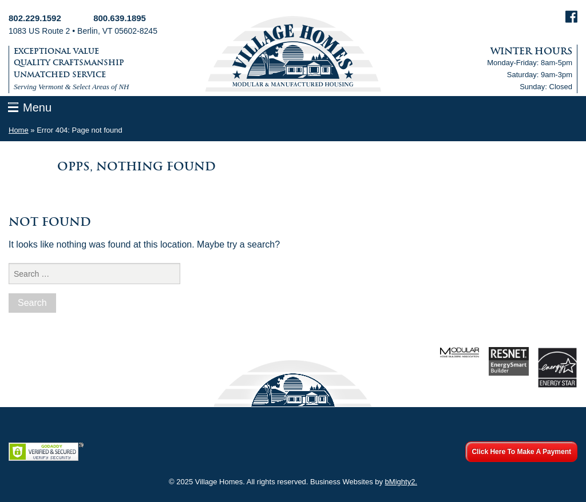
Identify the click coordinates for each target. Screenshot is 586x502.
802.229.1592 (35, 18)
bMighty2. (401, 481)
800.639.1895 (119, 18)
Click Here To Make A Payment (521, 452)
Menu (37, 107)
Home (19, 130)
